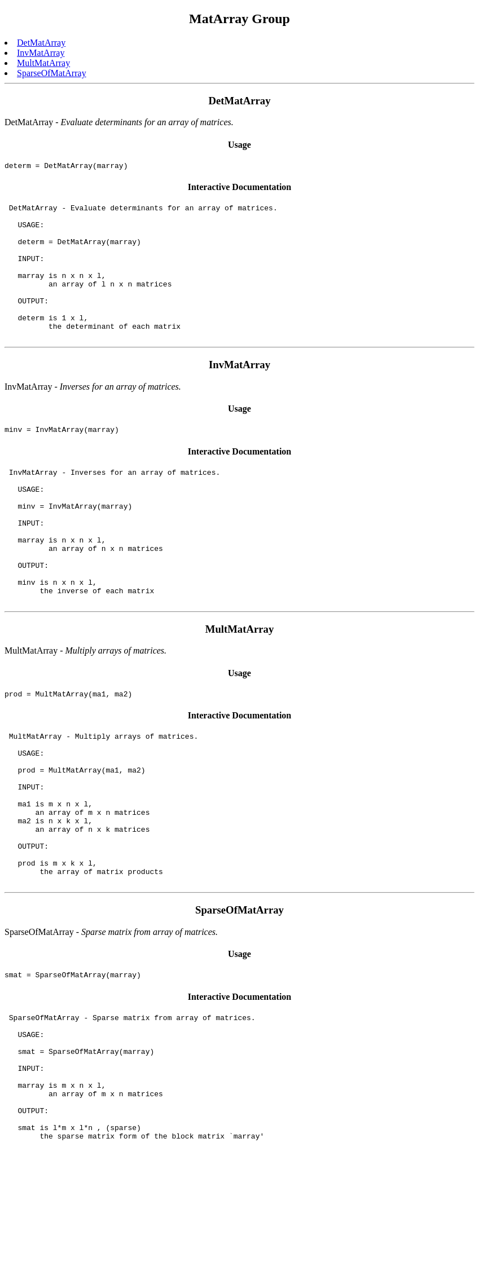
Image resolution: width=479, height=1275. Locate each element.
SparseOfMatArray (51, 73)
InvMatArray (40, 53)
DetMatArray (41, 42)
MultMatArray (43, 63)
